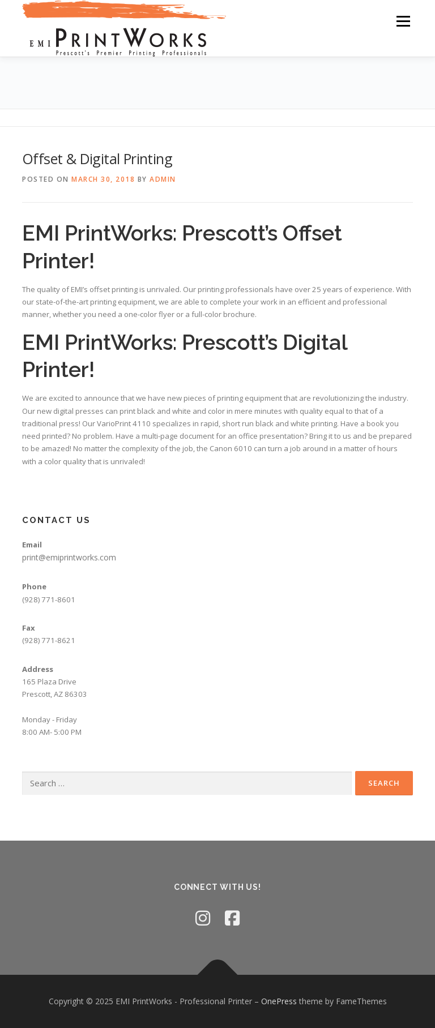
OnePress (279, 1001)
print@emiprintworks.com (69, 557)
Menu (403, 21)
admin (163, 179)
